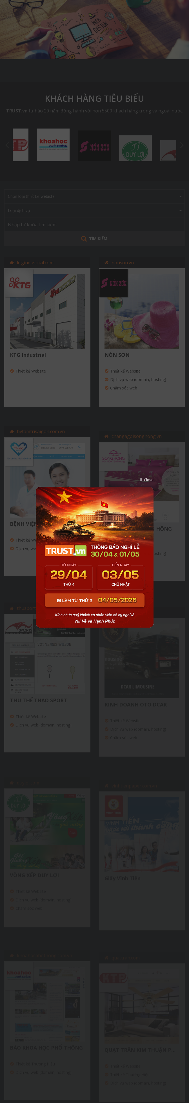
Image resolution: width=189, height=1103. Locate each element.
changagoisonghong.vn (137, 444)
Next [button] (182, 145)
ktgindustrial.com (35, 263)
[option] (94, 29)
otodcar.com (124, 620)
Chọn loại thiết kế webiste (95, 196)
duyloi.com (28, 790)
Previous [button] (7, 145)
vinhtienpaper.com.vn (134, 792)
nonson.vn (123, 265)
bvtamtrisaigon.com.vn (41, 438)
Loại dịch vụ (95, 210)
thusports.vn (30, 616)
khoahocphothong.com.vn (44, 961)
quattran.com (126, 963)
